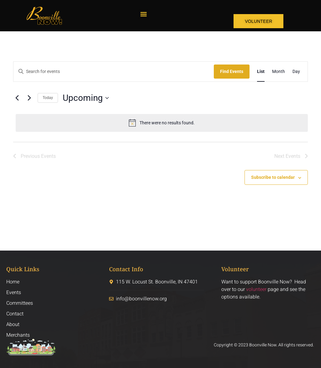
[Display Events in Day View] (296, 71)
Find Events (231, 71)
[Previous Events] (17, 98)
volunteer (256, 289)
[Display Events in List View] (261, 71)
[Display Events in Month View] (278, 71)
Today (48, 98)
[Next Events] (29, 98)
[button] (143, 14)
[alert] (162, 123)
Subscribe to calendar (273, 177)
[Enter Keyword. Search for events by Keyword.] (113, 71)
